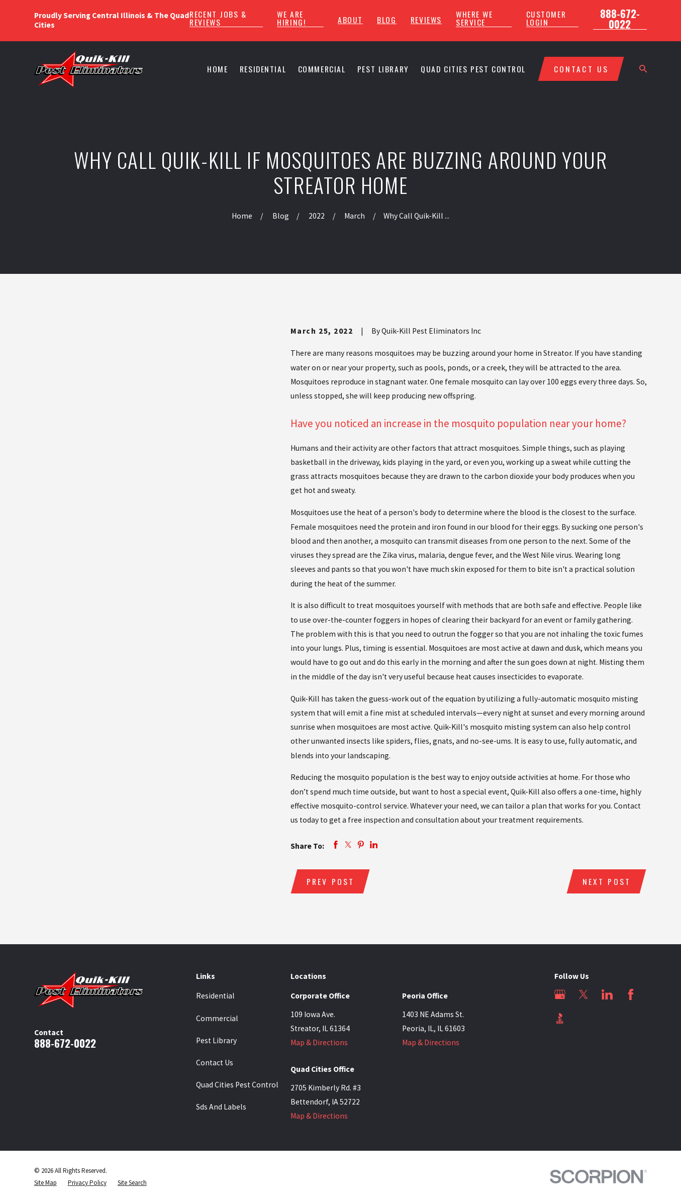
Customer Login (546, 18)
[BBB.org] (559, 1018)
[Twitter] (583, 994)
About (350, 20)
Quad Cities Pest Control (237, 1084)
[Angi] (583, 1018)
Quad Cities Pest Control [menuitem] (473, 69)
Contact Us (214, 1062)
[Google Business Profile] (559, 994)
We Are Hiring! (291, 18)
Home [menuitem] (217, 69)
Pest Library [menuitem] (383, 69)
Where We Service (474, 18)
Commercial (217, 1018)
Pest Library (216, 1040)
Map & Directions (319, 1042)
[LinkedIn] (607, 994)
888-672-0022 (620, 18)
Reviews (426, 20)
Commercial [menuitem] (322, 69)
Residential (215, 995)
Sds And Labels (221, 1107)
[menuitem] (45, 1183)
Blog (386, 20)
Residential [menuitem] (263, 69)
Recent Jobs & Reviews (217, 18)
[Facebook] (630, 994)
